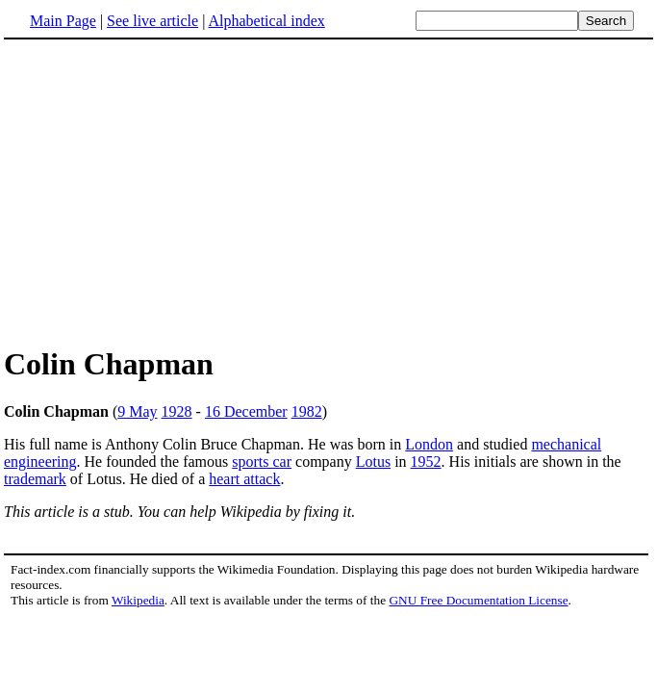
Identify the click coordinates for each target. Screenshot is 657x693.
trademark (35, 479)
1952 (426, 461)
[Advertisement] (165, 191)
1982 (306, 411)
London (429, 444)
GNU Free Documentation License (478, 600)
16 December (246, 411)
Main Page (63, 21)
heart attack (244, 479)
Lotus (373, 461)
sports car (261, 461)
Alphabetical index (266, 21)
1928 (177, 411)
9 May (137, 411)
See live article (152, 21)
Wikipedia (138, 600)
